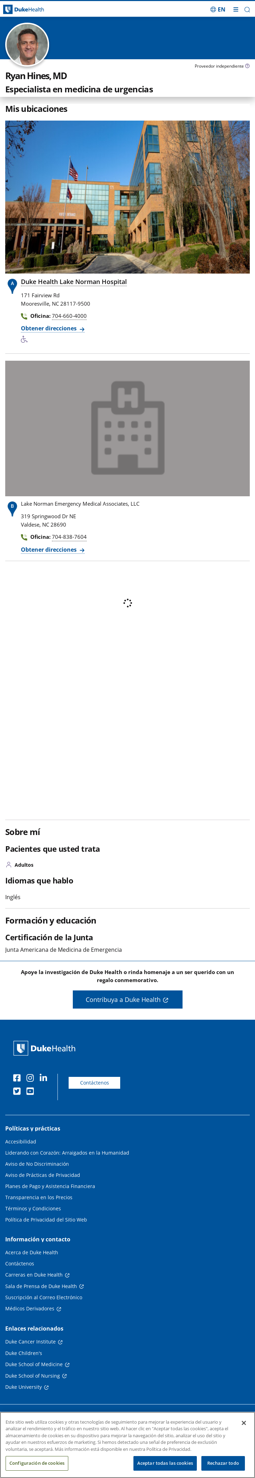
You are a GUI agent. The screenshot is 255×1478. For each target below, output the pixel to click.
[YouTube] (31, 1092)
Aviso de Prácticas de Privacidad (42, 1175)
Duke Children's (23, 1353)
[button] (247, 9)
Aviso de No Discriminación (37, 1164)
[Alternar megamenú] (235, 9)
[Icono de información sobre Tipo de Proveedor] (247, 67)
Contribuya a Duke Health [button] (123, 999)
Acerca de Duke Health (31, 1252)
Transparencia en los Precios (38, 1197)
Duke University (23, 1387)
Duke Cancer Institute (30, 1341)
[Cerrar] (244, 1423)
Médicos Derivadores (29, 1308)
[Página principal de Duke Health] (32, 9)
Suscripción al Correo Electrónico (43, 1297)
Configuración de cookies (36, 1463)
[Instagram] (31, 1079)
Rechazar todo (223, 1463)
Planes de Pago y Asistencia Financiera (50, 1186)
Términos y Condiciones (33, 1208)
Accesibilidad (20, 1141)
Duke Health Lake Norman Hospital (74, 281)
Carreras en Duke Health (34, 1274)
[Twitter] (18, 1092)
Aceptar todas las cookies (165, 1463)
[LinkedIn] (45, 1079)
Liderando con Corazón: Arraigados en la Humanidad (67, 1152)
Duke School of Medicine (34, 1364)
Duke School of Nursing (32, 1375)
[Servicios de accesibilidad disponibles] (26, 340)
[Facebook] (18, 1079)
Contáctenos (94, 1082)
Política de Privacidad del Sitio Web (46, 1219)
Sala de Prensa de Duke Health (41, 1286)
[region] (127, 1445)
